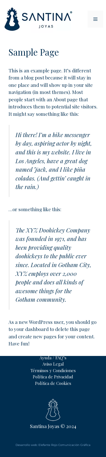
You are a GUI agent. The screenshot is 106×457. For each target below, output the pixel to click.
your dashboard (31, 329)
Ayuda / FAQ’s (53, 357)
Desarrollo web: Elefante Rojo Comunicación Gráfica (53, 445)
